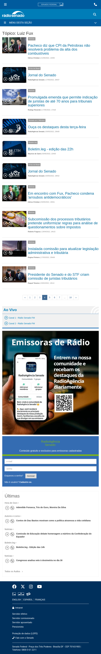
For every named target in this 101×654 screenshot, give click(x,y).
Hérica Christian (34, 58)
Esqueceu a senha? (14, 475)
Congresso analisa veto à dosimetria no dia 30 (39, 560)
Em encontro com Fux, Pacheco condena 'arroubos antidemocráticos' (61, 195)
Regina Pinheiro (34, 257)
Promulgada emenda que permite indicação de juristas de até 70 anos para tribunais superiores (63, 101)
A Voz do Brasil (34, 68)
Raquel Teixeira (33, 283)
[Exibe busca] (95, 14)
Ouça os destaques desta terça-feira (57, 127)
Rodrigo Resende (34, 110)
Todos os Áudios (14, 570)
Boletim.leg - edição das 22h (50, 149)
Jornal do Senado (42, 75)
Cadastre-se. (25, 482)
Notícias (32, 39)
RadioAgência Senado (36, 80)
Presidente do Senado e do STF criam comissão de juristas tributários (58, 276)
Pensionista (18, 627)
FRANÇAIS (40, 599)
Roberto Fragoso (34, 232)
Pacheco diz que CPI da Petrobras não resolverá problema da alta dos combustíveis (59, 49)
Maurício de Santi (34, 154)
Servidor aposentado (22, 622)
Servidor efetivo (19, 614)
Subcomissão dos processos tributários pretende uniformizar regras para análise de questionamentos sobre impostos (63, 223)
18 (70, 297)
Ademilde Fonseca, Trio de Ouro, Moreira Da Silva (41, 507)
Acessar (31, 476)
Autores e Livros (12, 516)
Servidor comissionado (23, 618)
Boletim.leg (33, 142)
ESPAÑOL (28, 599)
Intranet (17, 608)
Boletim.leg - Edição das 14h (30, 547)
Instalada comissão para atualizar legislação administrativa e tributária (63, 251)
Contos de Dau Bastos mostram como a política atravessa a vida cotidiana (53, 520)
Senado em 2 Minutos (37, 120)
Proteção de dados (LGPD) (25, 633)
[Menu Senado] (5, 4)
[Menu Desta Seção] (50, 22)
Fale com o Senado (23, 638)
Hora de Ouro (11, 503)
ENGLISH (16, 599)
